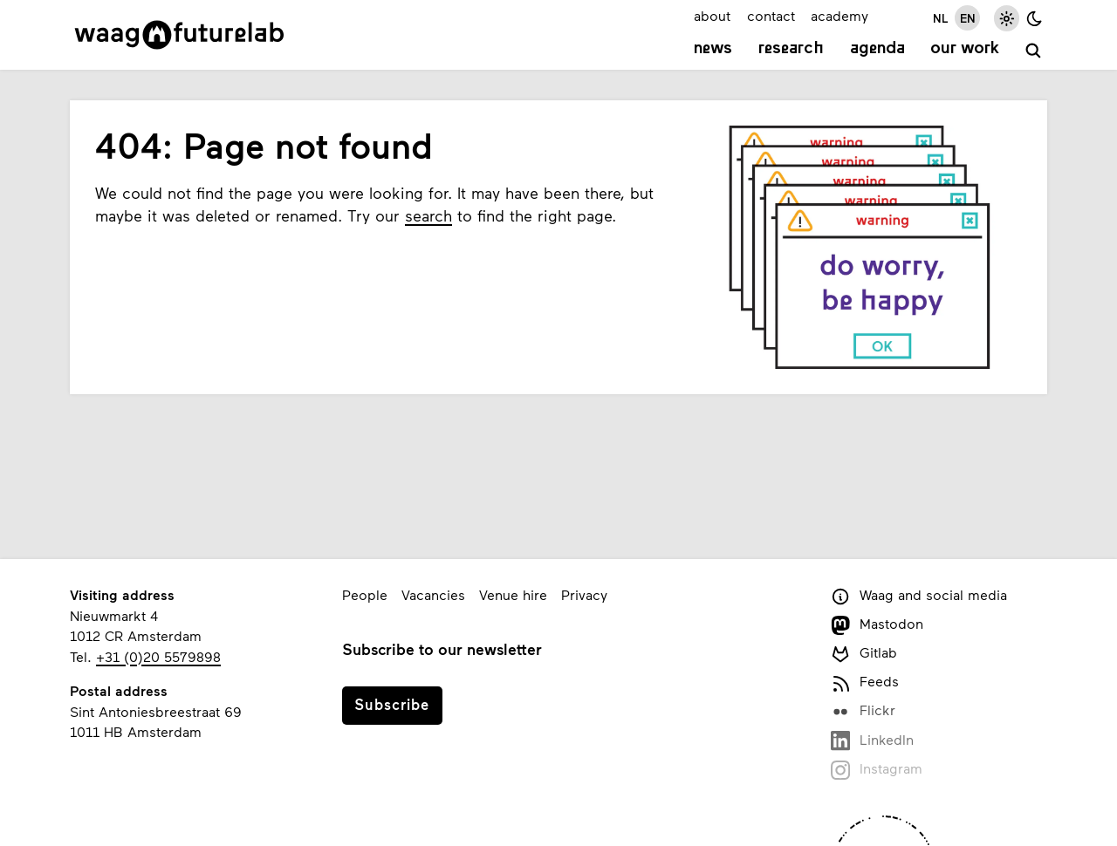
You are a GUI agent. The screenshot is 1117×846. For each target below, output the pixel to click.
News (713, 49)
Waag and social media (919, 596)
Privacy (584, 594)
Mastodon (877, 625)
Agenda (877, 49)
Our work (964, 49)
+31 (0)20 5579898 (158, 656)
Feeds (865, 682)
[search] (1033, 51)
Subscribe (391, 704)
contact (771, 15)
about (712, 15)
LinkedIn (872, 741)
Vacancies (433, 594)
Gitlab (864, 654)
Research (791, 49)
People (364, 594)
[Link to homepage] (179, 35)
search (428, 215)
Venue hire (513, 594)
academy (839, 15)
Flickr (863, 711)
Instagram (876, 770)
